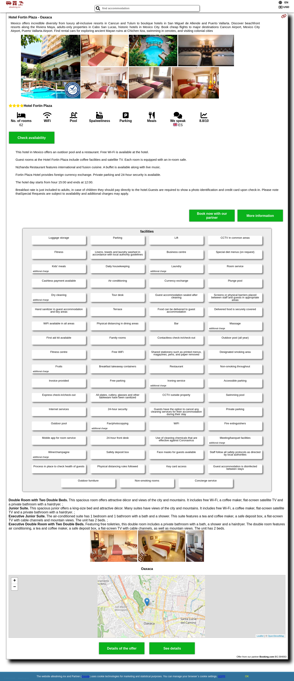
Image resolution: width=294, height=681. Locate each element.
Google (85, 676)
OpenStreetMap (276, 636)
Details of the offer (121, 648)
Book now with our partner (212, 215)
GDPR (221, 676)
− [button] (14, 587)
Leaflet (260, 636)
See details (172, 648)
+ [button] (14, 581)
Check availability (32, 138)
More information (260, 216)
